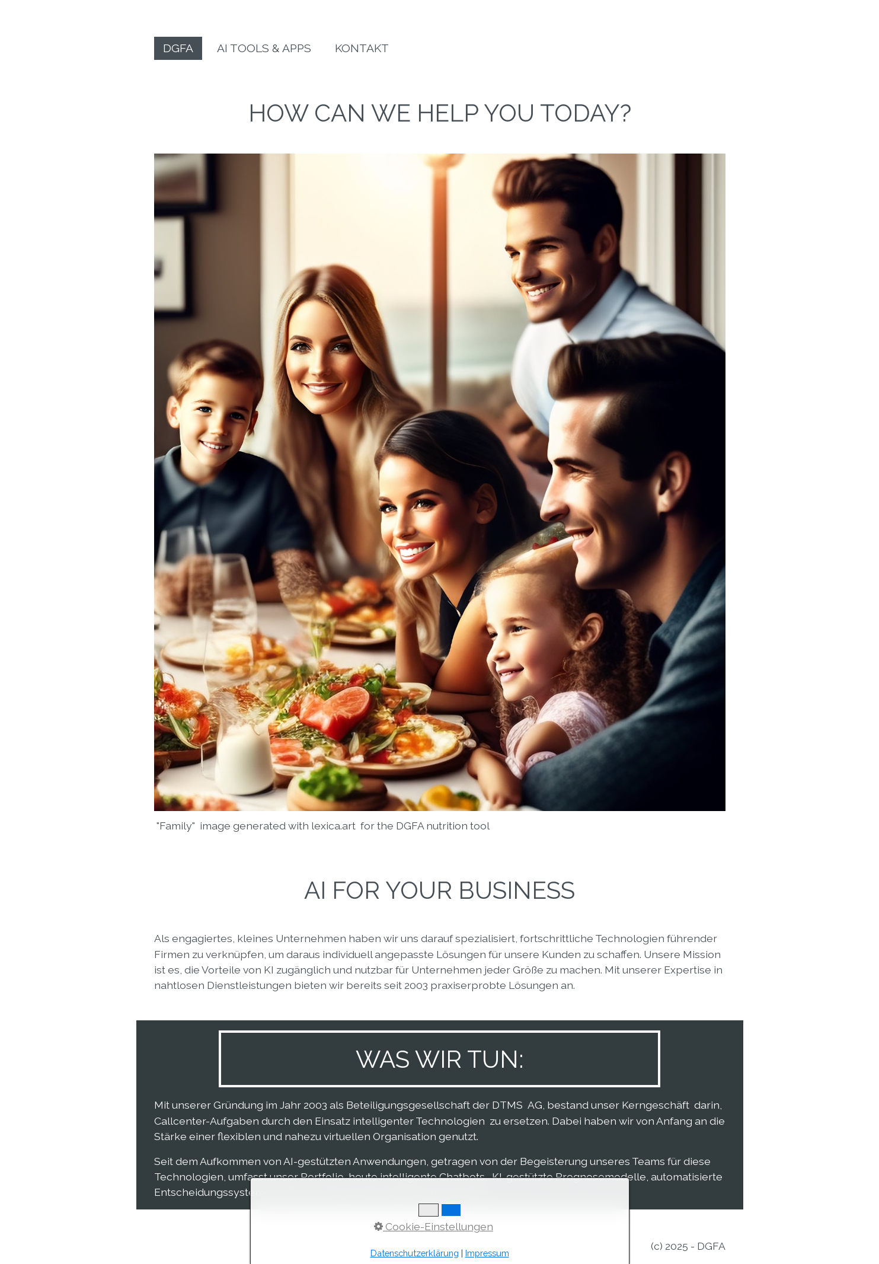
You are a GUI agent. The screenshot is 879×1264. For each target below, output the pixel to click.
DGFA (178, 48)
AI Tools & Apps (264, 48)
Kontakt (362, 48)
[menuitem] (178, 48)
